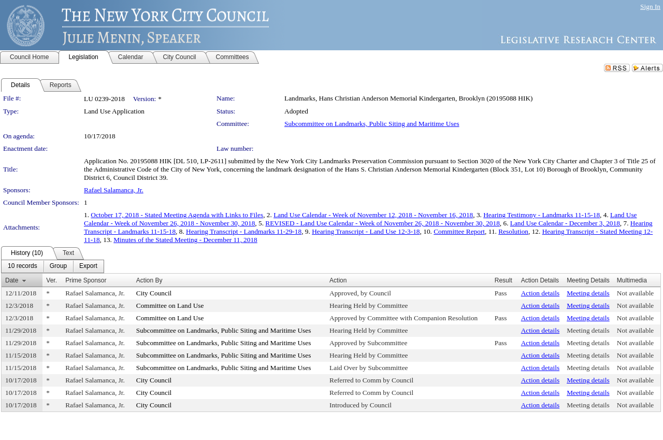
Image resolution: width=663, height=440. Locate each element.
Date (11, 280)
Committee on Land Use (170, 305)
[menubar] (52, 266)
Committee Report (459, 231)
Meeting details (588, 293)
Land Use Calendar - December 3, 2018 (565, 223)
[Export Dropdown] (88, 266)
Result (503, 280)
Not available (635, 293)
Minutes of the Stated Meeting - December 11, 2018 (185, 240)
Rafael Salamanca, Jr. (113, 190)
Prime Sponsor (85, 280)
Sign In (650, 6)
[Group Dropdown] (58, 266)
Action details (540, 293)
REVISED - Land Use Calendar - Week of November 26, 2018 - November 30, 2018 (382, 223)
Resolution (513, 231)
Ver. (51, 280)
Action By (149, 280)
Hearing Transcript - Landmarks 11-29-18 (243, 231)
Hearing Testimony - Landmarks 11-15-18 (541, 215)
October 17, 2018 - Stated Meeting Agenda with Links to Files (177, 215)
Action (338, 280)
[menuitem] (23, 266)
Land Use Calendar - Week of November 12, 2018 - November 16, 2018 (373, 215)
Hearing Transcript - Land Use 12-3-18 (366, 231)
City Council (154, 293)
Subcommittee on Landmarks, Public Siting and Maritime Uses (371, 123)
